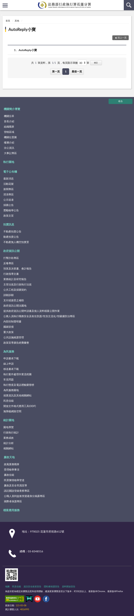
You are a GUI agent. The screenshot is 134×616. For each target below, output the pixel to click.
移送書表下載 (11, 368)
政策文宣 (8, 215)
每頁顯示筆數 (70, 62)
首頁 (8, 20)
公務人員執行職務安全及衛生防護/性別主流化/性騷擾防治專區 (39, 316)
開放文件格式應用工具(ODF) (19, 405)
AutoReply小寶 (22, 29)
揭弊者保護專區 (13, 501)
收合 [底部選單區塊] (120, 101)
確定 (96, 62)
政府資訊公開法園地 (14, 305)
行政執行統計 (11, 432)
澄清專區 (8, 194)
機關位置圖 (10, 137)
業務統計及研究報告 (14, 279)
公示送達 (8, 199)
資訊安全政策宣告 (32, 586)
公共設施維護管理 (13, 337)
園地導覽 (8, 427)
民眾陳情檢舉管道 (14, 480)
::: (3, 2)
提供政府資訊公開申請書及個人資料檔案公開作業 (31, 310)
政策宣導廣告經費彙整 (16, 342)
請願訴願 (8, 294)
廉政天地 (9, 457)
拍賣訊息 (8, 224)
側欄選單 (5, 5)
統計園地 (8, 420)
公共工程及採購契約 (14, 289)
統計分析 (8, 443)
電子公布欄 (10, 171)
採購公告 (8, 204)
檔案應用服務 (11, 510)
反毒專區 (8, 263)
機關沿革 (9, 115)
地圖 (7, 586)
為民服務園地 (11, 390)
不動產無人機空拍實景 (16, 242)
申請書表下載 (11, 358)
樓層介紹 (9, 142)
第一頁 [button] (56, 71)
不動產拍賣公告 (12, 231)
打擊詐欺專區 (11, 257)
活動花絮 (8, 183)
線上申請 (8, 363)
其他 (17, 20)
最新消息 (8, 178)
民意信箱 (8, 400)
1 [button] (66, 71)
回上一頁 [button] (122, 37)
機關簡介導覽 (12, 108)
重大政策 (8, 332)
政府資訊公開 (11, 250)
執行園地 (8, 161)
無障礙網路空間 (12, 411)
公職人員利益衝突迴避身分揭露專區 (24, 495)
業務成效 (8, 437)
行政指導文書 (11, 273)
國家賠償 (8, 326)
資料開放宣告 (68, 586)
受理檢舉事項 (11, 469)
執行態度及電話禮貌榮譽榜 (18, 384)
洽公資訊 (9, 147)
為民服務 (8, 351)
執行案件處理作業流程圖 (17, 374)
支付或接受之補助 (13, 300)
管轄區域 (9, 131)
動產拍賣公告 (11, 236)
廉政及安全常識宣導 (15, 485)
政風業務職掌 (11, 464)
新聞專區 (8, 189)
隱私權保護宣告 (51, 586)
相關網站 (8, 448)
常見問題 (8, 379)
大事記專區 (10, 153)
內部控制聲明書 (12, 321)
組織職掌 (9, 126)
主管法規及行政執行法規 (17, 284)
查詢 (129, 5)
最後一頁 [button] (77, 71)
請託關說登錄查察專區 (17, 490)
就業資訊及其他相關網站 (17, 395)
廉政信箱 (9, 474)
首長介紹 (9, 121)
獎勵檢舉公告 (11, 210)
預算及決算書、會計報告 (17, 268)
